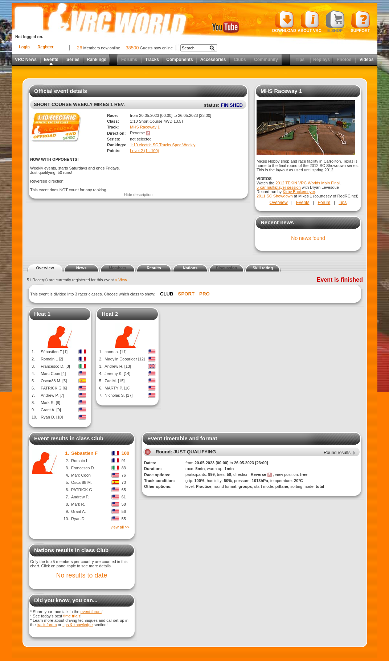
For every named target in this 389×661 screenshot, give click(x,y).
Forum (324, 202)
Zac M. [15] (114, 381)
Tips (300, 59)
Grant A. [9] (51, 410)
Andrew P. (80, 497)
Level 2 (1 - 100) (144, 150)
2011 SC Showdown (275, 196)
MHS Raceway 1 (145, 127)
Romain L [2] (52, 359)
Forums (129, 59)
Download (284, 21)
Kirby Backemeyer (299, 191)
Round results (337, 452)
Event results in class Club (68, 438)
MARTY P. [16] (118, 388)
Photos (344, 59)
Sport (186, 294)
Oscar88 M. (81, 482)
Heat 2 (110, 314)
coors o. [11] (116, 352)
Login (24, 47)
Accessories (213, 59)
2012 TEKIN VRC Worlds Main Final (307, 183)
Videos (366, 59)
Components (179, 59)
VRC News (26, 59)
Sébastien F (84, 453)
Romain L (79, 460)
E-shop (335, 21)
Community (266, 59)
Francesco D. (83, 468)
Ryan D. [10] (52, 417)
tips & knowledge (77, 625)
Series (72, 59)
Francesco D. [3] (55, 366)
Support (360, 21)
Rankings (96, 59)
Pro (204, 294)
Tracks (152, 59)
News (81, 268)
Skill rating (263, 268)
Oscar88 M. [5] (54, 381)
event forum (91, 611)
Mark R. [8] (50, 402)
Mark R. (78, 504)
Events (51, 59)
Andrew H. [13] (118, 366)
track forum (47, 625)
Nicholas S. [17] (118, 395)
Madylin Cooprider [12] (125, 359)
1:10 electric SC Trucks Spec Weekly (162, 145)
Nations (190, 268)
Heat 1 (42, 314)
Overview (279, 202)
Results (154, 268)
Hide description (138, 194)
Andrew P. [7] (52, 395)
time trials (71, 616)
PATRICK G (81, 489)
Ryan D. (78, 519)
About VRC (309, 21)
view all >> (120, 527)
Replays (321, 59)
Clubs (240, 59)
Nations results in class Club (71, 550)
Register (45, 47)
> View (121, 280)
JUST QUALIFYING (194, 451)
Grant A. (78, 511)
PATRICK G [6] (54, 388)
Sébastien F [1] (54, 352)
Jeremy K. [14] (117, 373)
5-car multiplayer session (279, 187)
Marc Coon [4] (53, 373)
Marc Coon (81, 475)
